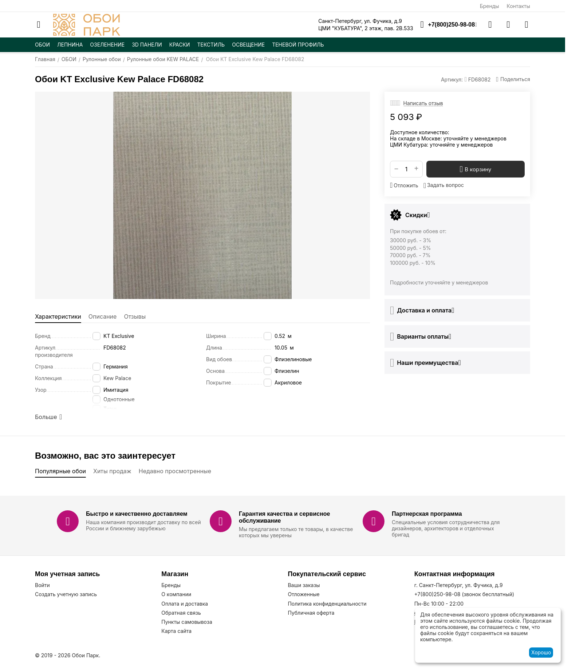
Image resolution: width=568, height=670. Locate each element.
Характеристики (58, 316)
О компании (176, 594)
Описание (102, 316)
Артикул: (452, 79)
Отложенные (303, 594)
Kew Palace (117, 378)
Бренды (489, 6)
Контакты (518, 6)
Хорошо (541, 652)
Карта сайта (176, 631)
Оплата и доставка (184, 604)
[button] (513, 79)
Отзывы (135, 316)
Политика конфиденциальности (327, 604)
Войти (42, 585)
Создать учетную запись (66, 594)
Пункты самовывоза (186, 622)
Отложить (404, 185)
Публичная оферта (311, 613)
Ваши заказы (304, 585)
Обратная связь (181, 613)
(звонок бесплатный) (464, 594)
